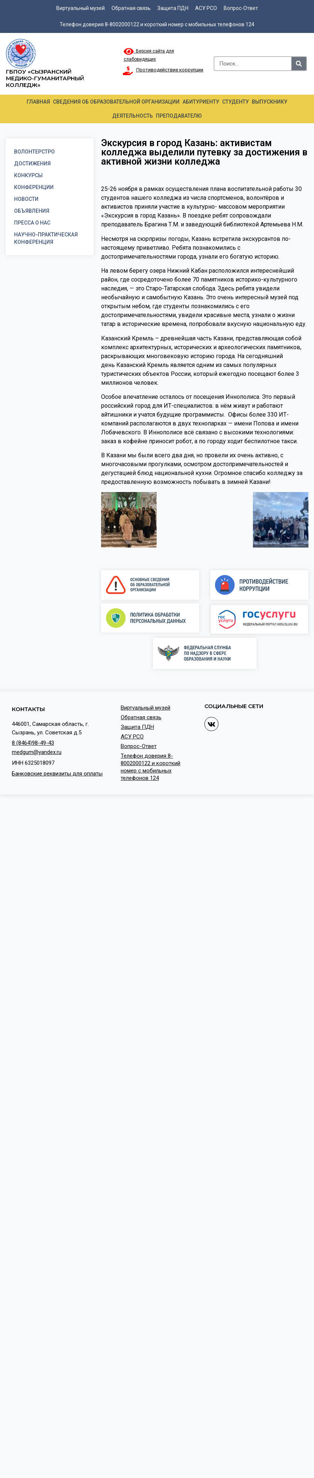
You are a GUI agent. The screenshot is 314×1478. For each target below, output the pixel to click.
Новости (26, 199)
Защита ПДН (172, 8)
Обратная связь (131, 8)
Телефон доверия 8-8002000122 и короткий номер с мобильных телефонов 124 (157, 24)
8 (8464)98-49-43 (33, 743)
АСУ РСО (206, 8)
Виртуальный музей (80, 8)
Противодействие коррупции (169, 70)
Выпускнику (269, 102)
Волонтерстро (34, 152)
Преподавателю (179, 116)
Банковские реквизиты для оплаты (57, 773)
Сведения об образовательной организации (116, 102)
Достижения (32, 163)
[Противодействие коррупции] (128, 70)
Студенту (235, 102)
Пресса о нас (32, 223)
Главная (38, 102)
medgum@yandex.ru (36, 752)
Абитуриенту (201, 102)
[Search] (298, 63)
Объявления (31, 211)
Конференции (34, 187)
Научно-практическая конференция (46, 238)
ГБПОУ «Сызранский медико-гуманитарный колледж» (45, 78)
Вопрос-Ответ (241, 8)
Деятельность (132, 116)
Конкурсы (28, 175)
